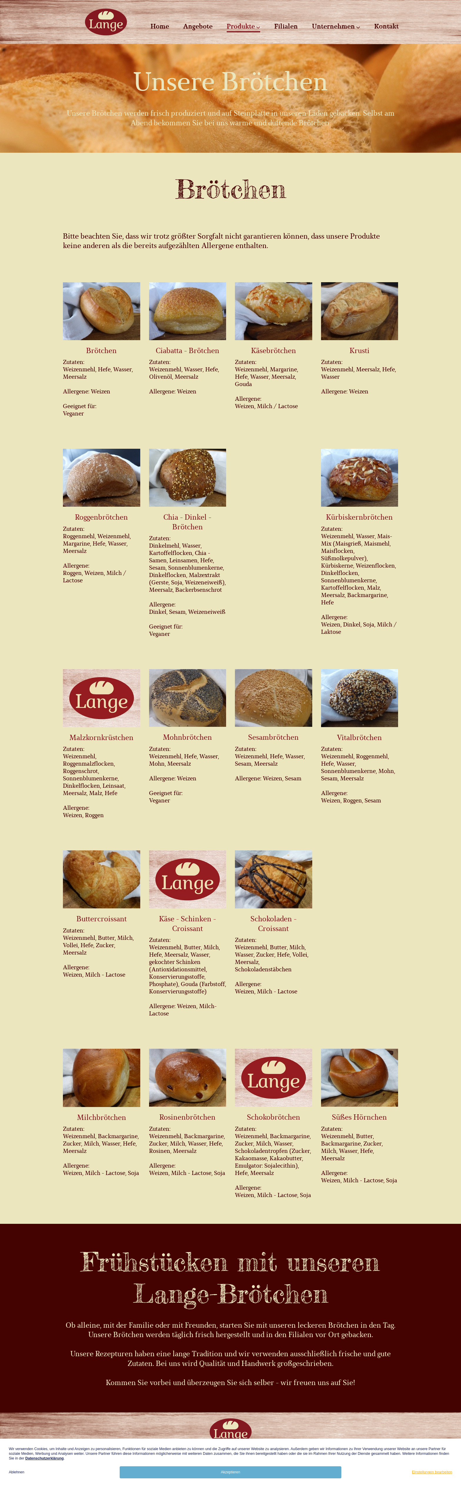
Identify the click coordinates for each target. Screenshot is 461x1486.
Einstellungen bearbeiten (432, 1472)
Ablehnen (16, 1472)
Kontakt (386, 26)
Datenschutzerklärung (44, 1458)
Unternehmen (336, 26)
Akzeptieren (230, 1472)
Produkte (243, 26)
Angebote (198, 26)
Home (160, 26)
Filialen (286, 26)
